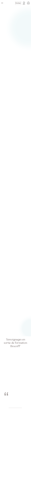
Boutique (18, 3)
